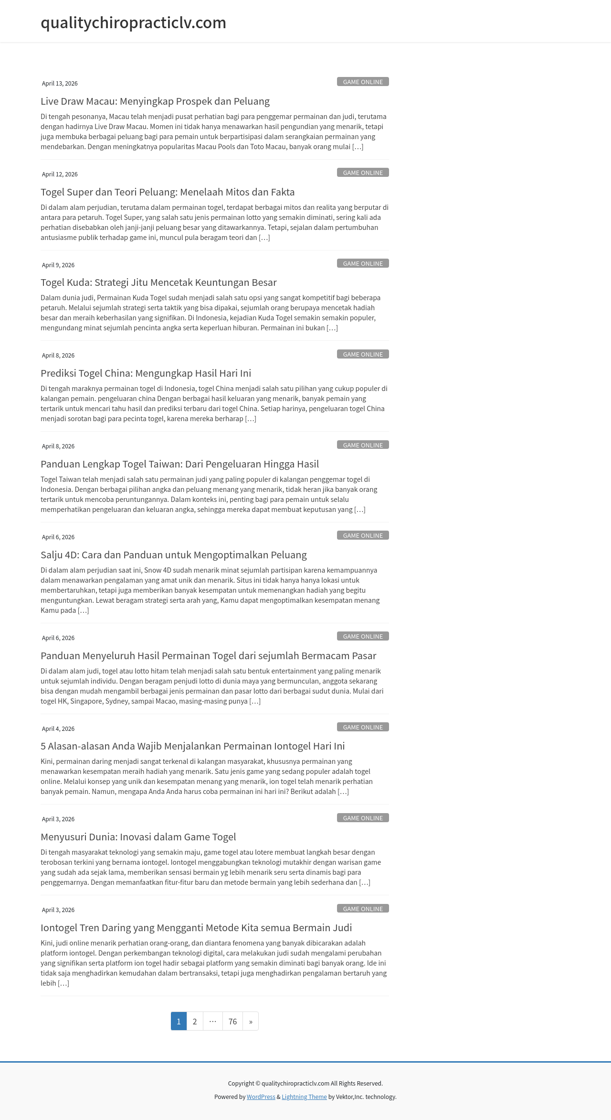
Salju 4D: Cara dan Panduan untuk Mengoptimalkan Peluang (174, 554)
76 (235, 1020)
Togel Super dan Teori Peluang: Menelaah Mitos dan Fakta (168, 191)
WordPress (261, 1096)
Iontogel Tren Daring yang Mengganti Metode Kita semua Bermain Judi (196, 927)
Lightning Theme (304, 1096)
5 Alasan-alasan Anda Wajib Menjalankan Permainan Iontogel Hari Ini (193, 745)
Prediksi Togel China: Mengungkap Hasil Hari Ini (146, 373)
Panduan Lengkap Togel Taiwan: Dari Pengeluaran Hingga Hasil (180, 463)
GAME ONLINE (363, 81)
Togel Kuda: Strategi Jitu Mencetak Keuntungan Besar (159, 282)
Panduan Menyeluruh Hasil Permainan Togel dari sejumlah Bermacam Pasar (208, 655)
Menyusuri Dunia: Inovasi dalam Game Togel (138, 836)
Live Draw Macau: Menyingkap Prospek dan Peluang (155, 101)
